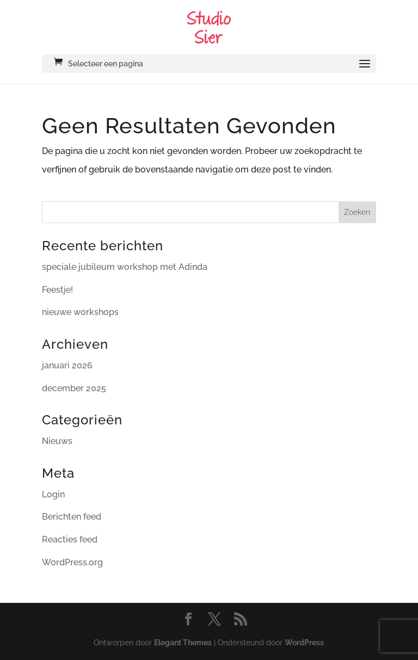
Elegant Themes (183, 642)
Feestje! (57, 290)
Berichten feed (71, 516)
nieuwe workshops (80, 312)
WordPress (304, 642)
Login (53, 494)
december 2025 (74, 388)
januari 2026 (67, 365)
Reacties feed (69, 539)
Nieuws (57, 441)
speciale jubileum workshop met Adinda (124, 267)
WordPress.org (72, 562)
